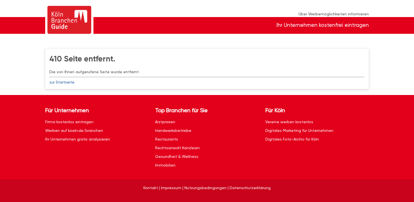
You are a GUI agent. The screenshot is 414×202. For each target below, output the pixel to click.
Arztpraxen (165, 122)
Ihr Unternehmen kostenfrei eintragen (322, 25)
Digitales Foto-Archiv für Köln (292, 139)
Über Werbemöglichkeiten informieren (334, 14)
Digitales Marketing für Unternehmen (299, 130)
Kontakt (150, 188)
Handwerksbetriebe (173, 130)
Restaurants (166, 139)
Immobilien (165, 165)
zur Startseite (61, 82)
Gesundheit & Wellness (176, 156)
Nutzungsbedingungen (205, 188)
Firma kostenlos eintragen (69, 122)
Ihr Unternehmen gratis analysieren (77, 139)
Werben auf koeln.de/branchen (74, 130)
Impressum (171, 188)
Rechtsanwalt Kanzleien (177, 148)
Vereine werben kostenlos (289, 122)
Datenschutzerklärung (250, 188)
